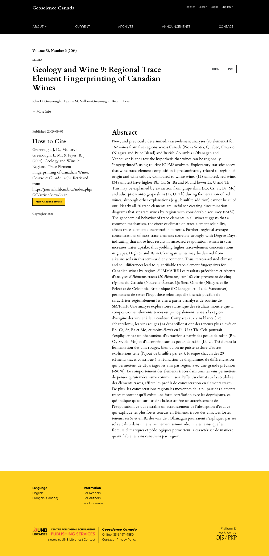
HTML (215, 69)
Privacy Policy (126, 539)
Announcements (176, 27)
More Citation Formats (49, 201)
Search (203, 6)
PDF (230, 69)
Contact (226, 27)
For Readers (92, 493)
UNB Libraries (72, 539)
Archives (125, 27)
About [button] (38, 27)
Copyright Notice (42, 214)
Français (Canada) (45, 498)
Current (82, 27)
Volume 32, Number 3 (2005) (54, 51)
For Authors (92, 498)
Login (214, 6)
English (229, 6)
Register (190, 6)
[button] (41, 111)
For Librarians (93, 503)
